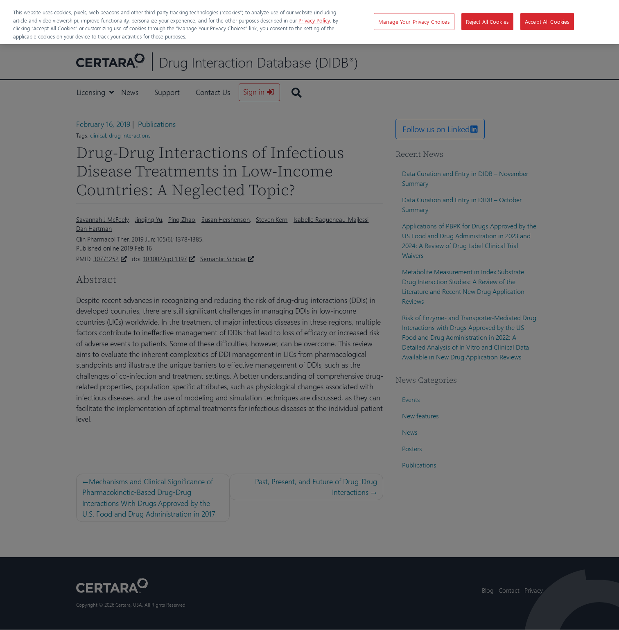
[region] (309, 22)
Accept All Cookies (547, 21)
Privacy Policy (314, 20)
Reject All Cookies (487, 21)
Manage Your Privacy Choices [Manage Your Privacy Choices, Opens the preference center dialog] (414, 21)
